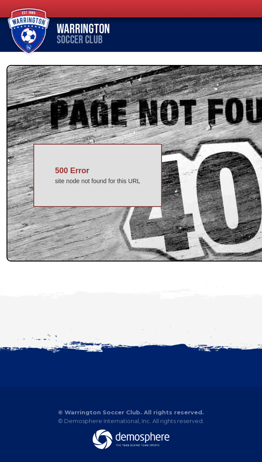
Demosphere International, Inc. (107, 420)
